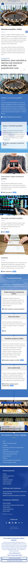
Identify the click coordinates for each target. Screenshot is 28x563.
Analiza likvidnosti (7, 456)
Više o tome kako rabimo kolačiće (15, 555)
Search (22, 4)
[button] (26, 1)
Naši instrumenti (7, 192)
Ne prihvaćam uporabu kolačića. (15, 558)
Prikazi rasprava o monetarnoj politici (14, 309)
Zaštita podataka (7, 503)
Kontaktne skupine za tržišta (12, 360)
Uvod (4, 441)
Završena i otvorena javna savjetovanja (10, 384)
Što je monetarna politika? (13, 428)
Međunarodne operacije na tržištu (11, 451)
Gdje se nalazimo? (7, 483)
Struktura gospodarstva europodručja (12, 460)
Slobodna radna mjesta (8, 475)
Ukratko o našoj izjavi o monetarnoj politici (13, 144)
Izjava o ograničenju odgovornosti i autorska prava (15, 491)
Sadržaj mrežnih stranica (8, 514)
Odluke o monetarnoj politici (9, 443)
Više (4, 232)
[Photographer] (27, 24)
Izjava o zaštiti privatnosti (14, 553)
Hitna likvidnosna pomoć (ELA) (10, 454)
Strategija (5, 445)
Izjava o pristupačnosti (8, 509)
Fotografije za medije (8, 479)
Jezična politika (6, 511)
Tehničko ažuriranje (7, 493)
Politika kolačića (6, 507)
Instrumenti (5, 449)
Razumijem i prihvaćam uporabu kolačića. (15, 560)
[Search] (13, 4)
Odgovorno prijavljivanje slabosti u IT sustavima (14, 495)
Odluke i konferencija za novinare (12, 117)
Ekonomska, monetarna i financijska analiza (13, 447)
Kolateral (5, 458)
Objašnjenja (5, 477)
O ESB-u (5, 474)
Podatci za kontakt (7, 481)
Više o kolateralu (7, 271)
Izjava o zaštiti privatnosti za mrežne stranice (13, 505)
